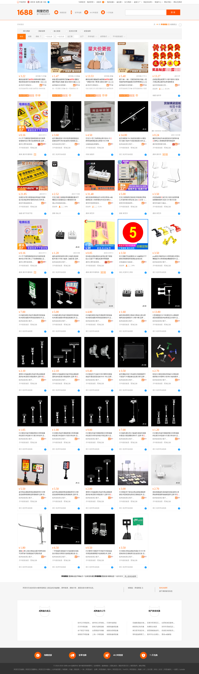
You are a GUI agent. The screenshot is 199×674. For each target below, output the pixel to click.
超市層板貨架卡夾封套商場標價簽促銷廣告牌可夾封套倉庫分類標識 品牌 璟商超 (65, 139)
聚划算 (76, 669)
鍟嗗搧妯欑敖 (138, 88)
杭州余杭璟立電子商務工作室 (59, 144)
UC (144, 669)
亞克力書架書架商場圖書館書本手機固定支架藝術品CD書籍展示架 (65, 198)
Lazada (182, 669)
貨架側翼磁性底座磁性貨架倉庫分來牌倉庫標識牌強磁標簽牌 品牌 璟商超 (166, 493)
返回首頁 (119, 576)
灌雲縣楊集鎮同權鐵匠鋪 (156, 630)
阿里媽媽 (102, 669)
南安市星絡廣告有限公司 (26, 203)
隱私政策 (113, 666)
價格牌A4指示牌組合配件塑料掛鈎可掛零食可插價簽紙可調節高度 (32, 552)
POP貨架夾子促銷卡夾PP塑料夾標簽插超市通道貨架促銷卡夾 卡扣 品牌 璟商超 (99, 375)
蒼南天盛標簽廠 (98, 627)
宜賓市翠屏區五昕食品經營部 (158, 623)
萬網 (139, 669)
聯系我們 (133, 666)
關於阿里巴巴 (124, 666)
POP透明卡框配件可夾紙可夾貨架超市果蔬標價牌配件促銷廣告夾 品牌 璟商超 (99, 552)
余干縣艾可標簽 (83, 630)
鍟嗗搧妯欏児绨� (125, 88)
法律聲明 (97, 666)
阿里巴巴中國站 (44, 669)
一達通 (175, 669)
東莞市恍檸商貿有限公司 (93, 203)
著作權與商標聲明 (85, 666)
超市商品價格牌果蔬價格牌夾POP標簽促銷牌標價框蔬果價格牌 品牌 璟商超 (32, 493)
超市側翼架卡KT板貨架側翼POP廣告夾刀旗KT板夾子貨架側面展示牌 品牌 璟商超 (133, 139)
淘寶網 (64, 669)
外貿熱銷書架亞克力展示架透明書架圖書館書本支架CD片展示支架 (166, 198)
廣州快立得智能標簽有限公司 (103, 623)
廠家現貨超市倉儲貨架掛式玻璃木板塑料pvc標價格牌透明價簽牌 (166, 139)
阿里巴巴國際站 (31, 669)
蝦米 (109, 669)
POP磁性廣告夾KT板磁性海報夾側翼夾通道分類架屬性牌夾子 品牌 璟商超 (132, 434)
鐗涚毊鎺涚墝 (101, 88)
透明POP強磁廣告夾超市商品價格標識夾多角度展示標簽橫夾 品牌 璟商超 (32, 375)
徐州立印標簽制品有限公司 (88, 623)
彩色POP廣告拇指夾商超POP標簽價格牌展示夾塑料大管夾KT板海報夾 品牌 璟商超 (166, 375)
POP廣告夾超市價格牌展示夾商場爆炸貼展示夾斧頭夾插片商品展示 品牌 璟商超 (99, 434)
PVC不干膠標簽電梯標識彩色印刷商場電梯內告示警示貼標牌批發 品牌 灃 (32, 139)
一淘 (82, 669)
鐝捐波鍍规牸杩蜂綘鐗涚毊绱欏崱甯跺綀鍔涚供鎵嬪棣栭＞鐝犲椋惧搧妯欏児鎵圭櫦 (32, 80)
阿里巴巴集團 (19, 669)
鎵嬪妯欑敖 (33, 88)
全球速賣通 (56, 669)
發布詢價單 (163, 588)
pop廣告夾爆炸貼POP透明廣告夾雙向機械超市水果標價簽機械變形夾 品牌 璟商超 (166, 257)
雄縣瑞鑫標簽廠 (112, 627)
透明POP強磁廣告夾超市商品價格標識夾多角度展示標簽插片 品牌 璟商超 (99, 493)
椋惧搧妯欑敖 (24, 88)
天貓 (70, 669)
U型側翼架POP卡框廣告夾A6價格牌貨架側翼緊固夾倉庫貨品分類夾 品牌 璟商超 (166, 316)
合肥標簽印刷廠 (98, 630)
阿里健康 (167, 669)
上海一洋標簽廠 (98, 634)
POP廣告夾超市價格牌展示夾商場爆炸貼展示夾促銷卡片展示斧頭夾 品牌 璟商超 (32, 434)
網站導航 (142, 666)
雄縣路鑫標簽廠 (112, 634)
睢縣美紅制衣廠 (138, 627)
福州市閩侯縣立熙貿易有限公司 (160, 85)
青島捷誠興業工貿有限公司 (142, 634)
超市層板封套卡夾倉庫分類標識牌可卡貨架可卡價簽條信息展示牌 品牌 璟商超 (132, 375)
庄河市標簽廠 (83, 627)
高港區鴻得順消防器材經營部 (172, 630)
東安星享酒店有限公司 (141, 630)
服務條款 (105, 666)
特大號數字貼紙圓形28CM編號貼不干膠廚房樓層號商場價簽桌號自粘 (133, 257)
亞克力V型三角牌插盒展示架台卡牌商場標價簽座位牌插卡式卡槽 (99, 139)
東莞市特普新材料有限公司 (126, 203)
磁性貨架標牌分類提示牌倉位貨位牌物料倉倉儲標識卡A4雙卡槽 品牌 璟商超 (132, 316)
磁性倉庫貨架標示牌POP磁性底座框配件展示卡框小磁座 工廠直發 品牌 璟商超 (65, 257)
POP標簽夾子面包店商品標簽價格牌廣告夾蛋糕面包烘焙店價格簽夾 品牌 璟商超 (132, 493)
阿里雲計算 (117, 669)
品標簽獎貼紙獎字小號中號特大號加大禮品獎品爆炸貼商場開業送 (166, 80)
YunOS (125, 669)
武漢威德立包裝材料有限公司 (126, 262)
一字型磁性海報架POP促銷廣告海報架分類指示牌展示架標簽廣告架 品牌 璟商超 (65, 552)
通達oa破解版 (166, 634)
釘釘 (160, 669)
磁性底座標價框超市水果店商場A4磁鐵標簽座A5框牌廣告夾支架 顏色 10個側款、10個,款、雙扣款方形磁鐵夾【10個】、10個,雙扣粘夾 (99, 198)
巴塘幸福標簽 (112, 623)
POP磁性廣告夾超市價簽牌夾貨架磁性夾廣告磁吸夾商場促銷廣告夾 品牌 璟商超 (32, 316)
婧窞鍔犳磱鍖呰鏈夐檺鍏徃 (26, 85)
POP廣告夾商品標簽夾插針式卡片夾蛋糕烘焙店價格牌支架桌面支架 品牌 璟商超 (132, 552)
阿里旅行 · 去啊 (91, 669)
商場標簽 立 (139, 588)
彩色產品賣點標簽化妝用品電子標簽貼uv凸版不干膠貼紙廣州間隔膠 (99, 257)
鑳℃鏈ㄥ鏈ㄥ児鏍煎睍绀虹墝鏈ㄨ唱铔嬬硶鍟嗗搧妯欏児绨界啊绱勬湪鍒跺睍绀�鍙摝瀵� (133, 80)
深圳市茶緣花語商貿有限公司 (172, 627)
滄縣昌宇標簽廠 (83, 634)
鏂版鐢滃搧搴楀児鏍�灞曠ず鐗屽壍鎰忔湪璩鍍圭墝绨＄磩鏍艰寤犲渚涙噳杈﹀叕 (65, 80)
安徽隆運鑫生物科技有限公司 (143, 623)
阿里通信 (133, 669)
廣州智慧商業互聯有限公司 (160, 144)
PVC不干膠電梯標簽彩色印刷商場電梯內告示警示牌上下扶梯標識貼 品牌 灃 (32, 257)
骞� (44, 85)
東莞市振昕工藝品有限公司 (160, 203)
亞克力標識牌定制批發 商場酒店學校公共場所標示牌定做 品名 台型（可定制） (132, 198)
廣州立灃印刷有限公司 (26, 144)
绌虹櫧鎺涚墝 (91, 88)
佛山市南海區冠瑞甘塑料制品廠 (59, 203)
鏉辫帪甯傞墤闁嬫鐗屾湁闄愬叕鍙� (59, 85)
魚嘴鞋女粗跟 (152, 627)
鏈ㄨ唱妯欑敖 (71, 88)
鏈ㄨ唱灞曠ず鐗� (59, 88)
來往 (155, 669)
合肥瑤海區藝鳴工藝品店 (171, 623)
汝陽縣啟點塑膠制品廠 (93, 144)
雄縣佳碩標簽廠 (112, 630)
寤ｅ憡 (44, 82)
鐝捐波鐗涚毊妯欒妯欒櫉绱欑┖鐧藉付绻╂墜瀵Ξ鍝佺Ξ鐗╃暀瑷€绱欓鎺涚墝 (99, 80)
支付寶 (149, 669)
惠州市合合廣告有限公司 (156, 634)
